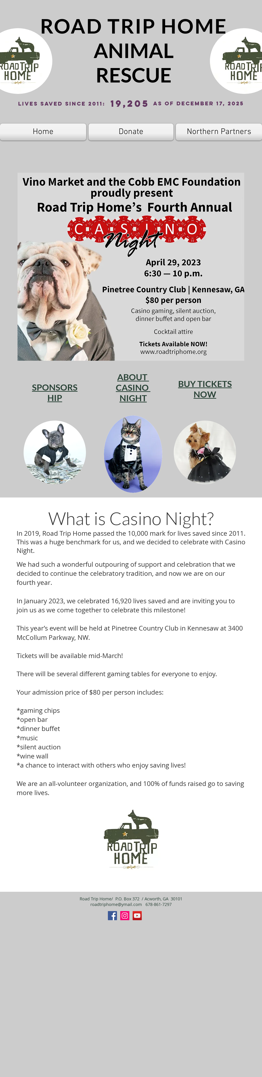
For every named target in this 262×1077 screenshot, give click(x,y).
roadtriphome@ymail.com (116, 904)
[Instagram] (124, 915)
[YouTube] (137, 915)
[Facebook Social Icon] (112, 915)
